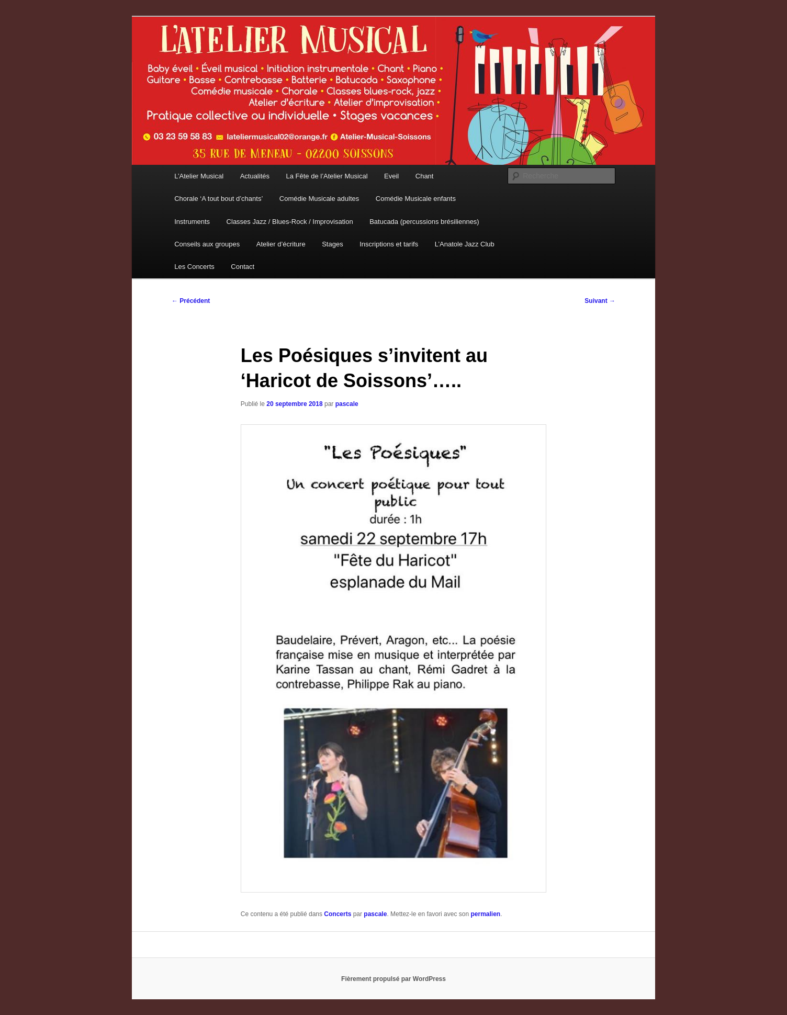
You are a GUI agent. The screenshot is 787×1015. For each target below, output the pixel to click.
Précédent (191, 300)
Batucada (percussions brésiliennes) (424, 221)
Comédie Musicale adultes (319, 198)
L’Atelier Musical (198, 176)
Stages (332, 244)
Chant (424, 176)
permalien (485, 914)
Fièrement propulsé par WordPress (393, 979)
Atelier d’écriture (281, 244)
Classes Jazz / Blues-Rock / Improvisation (290, 221)
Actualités (254, 176)
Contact (242, 266)
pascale (346, 404)
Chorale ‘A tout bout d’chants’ (218, 198)
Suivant (599, 300)
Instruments (192, 221)
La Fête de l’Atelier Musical (327, 176)
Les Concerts (194, 266)
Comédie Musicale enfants (416, 198)
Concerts (337, 914)
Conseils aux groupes (207, 244)
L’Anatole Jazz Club (464, 244)
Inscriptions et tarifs (388, 244)
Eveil (391, 176)
